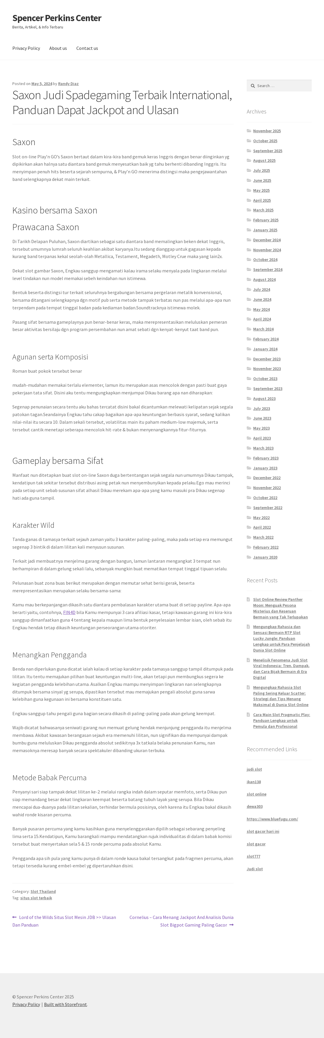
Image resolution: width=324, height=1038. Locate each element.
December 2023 (267, 359)
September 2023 (267, 388)
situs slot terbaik (36, 897)
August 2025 (264, 160)
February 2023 (265, 458)
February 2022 (265, 547)
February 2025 (265, 220)
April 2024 (262, 319)
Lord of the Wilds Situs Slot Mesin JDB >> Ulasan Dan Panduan (64, 921)
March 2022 (263, 537)
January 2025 (265, 230)
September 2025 (267, 150)
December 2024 (267, 239)
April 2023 (262, 438)
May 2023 (261, 428)
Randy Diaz (68, 83)
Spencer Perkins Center (56, 18)
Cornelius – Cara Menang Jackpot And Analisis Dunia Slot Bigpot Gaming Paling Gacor (181, 921)
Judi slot (255, 868)
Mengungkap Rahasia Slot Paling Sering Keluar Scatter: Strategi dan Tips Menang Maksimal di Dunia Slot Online (280, 696)
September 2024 (267, 269)
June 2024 (262, 299)
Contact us (87, 48)
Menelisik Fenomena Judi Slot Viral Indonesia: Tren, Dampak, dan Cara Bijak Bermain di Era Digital (281, 668)
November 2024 (267, 249)
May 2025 (261, 190)
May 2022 (261, 517)
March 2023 (263, 448)
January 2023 (265, 468)
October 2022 (265, 497)
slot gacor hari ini (263, 831)
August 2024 (264, 279)
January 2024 (265, 349)
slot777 (253, 856)
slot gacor (256, 844)
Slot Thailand (43, 891)
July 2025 (261, 170)
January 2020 (265, 557)
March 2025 (263, 210)
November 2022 (267, 487)
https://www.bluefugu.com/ (272, 819)
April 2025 (262, 200)
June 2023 (262, 418)
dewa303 (255, 806)
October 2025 (265, 140)
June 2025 (262, 180)
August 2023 (264, 398)
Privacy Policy (26, 48)
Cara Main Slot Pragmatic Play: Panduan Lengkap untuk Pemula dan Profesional (281, 720)
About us (58, 48)
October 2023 (265, 378)
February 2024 (265, 339)
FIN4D (69, 612)
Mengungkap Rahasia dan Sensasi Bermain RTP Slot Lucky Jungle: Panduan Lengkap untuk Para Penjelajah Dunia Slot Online (281, 638)
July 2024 (261, 289)
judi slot (254, 769)
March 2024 (263, 329)
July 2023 (261, 408)
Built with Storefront (65, 1004)
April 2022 (262, 527)
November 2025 (267, 130)
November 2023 (267, 368)
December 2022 (267, 477)
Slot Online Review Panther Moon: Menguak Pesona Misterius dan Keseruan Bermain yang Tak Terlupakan (280, 608)
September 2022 (267, 507)
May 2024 (261, 309)
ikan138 (254, 781)
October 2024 (265, 259)
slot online (256, 794)
